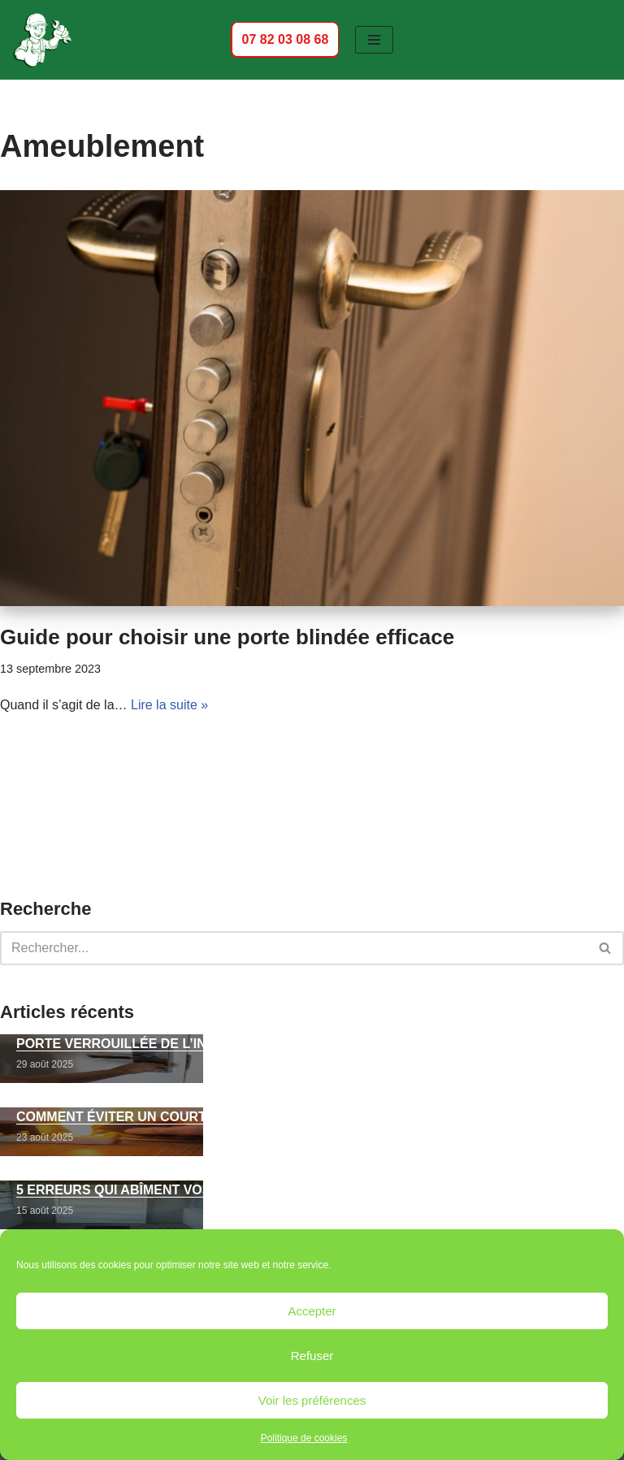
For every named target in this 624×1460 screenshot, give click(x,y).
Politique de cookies (304, 1438)
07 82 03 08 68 (284, 38)
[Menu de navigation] (374, 40)
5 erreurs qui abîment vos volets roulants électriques (227, 1190)
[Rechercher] (293, 948)
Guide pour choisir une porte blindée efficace (227, 637)
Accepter (312, 1311)
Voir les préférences (312, 1400)
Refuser (312, 1356)
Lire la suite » (169, 705)
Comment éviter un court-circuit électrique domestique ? (234, 1117)
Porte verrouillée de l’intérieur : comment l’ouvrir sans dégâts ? (266, 1044)
